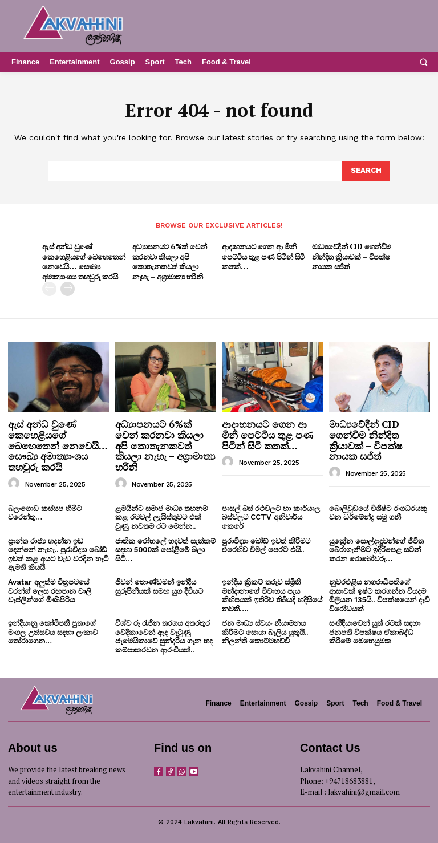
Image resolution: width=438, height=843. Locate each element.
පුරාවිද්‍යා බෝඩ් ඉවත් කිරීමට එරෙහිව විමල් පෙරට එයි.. (266, 544)
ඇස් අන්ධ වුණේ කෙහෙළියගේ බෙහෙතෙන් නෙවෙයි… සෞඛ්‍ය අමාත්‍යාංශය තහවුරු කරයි (83, 261)
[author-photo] (15, 482)
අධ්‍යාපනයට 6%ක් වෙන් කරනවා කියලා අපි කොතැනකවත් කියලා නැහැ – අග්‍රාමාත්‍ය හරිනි (169, 261)
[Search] (366, 171)
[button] (423, 62)
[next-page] (67, 288)
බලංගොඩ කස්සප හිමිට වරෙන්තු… (45, 512)
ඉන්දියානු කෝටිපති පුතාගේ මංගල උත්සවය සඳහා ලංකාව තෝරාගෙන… (53, 631)
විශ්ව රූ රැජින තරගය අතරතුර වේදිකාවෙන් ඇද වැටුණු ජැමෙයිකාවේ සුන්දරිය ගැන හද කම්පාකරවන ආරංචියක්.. (164, 635)
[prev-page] (49, 288)
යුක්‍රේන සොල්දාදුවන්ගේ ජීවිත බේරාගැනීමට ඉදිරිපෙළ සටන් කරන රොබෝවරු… (376, 548)
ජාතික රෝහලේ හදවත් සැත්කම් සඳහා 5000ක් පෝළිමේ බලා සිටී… (165, 548)
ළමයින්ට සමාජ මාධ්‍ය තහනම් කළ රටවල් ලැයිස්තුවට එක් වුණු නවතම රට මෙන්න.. (161, 516)
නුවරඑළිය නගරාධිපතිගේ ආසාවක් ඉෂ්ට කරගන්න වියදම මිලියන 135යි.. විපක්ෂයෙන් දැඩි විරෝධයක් (379, 594)
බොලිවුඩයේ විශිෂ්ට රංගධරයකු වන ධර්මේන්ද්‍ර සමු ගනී (378, 512)
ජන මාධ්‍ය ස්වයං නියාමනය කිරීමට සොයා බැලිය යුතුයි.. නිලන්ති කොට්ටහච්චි (265, 631)
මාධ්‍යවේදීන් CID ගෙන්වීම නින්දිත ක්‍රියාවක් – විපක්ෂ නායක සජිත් (351, 256)
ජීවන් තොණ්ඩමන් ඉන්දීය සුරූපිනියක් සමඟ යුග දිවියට (159, 585)
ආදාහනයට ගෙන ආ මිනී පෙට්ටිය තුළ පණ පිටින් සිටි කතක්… (263, 256)
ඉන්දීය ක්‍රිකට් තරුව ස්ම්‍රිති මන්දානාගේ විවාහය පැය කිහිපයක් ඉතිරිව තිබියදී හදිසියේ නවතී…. (272, 594)
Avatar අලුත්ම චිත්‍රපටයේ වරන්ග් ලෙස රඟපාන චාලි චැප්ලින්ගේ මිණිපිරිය (49, 590)
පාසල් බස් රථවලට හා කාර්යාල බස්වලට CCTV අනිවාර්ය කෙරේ (271, 516)
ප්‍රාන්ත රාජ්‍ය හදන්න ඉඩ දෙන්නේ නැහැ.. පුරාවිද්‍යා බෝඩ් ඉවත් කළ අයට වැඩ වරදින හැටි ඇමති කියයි (58, 552)
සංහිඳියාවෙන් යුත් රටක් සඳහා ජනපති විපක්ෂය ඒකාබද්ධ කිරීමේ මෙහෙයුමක (374, 631)
